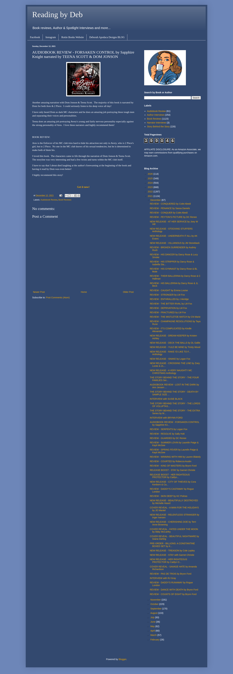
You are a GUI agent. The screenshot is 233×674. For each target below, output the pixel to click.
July (152, 617)
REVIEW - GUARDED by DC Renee (168, 438)
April (152, 630)
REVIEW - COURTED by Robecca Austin (170, 461)
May (152, 626)
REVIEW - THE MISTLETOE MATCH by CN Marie (175, 317)
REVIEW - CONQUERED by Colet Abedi (170, 203)
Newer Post (39, 292)
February (155, 639)
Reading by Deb (57, 14)
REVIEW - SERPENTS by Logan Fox (168, 429)
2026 (150, 174)
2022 (150, 191)
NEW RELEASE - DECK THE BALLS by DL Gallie (175, 342)
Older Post (128, 292)
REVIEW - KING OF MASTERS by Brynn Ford (173, 465)
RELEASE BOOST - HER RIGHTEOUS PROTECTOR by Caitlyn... (170, 476)
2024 (150, 183)
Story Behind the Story (158, 126)
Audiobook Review (48, 200)
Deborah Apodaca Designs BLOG (107, 37)
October (154, 604)
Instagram (50, 37)
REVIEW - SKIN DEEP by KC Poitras (168, 496)
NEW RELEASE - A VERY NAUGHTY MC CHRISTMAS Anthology (171, 371)
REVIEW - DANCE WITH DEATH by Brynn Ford (174, 589)
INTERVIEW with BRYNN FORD (166, 417)
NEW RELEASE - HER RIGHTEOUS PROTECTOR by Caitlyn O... (168, 560)
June (153, 621)
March (153, 635)
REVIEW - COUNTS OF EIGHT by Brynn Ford (173, 594)
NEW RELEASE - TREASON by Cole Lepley (172, 550)
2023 (150, 187)
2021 (150, 196)
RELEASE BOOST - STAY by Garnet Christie (172, 470)
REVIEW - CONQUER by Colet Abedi (169, 212)
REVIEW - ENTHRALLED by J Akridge (169, 299)
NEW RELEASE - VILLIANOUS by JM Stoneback (175, 243)
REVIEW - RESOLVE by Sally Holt (167, 433)
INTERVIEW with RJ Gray (163, 578)
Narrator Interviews (156, 122)
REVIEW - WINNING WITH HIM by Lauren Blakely (175, 456)
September (156, 608)
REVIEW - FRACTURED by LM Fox (168, 312)
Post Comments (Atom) (58, 297)
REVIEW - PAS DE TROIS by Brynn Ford (170, 573)
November (155, 599)
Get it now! (83, 187)
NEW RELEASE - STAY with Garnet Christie (172, 555)
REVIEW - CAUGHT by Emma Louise (169, 290)
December (155, 200)
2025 (150, 178)
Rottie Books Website (72, 37)
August (154, 613)
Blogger (122, 659)
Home (84, 292)
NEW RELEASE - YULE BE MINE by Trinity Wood (175, 347)
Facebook (35, 37)
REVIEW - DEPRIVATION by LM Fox (168, 308)
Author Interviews (156, 115)
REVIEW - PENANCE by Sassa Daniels (170, 208)
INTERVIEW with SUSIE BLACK (166, 399)
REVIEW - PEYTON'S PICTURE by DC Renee (173, 217)
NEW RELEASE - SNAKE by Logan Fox (170, 359)
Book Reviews (64, 200)
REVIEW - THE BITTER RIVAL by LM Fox (171, 303)
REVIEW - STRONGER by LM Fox (167, 294)
